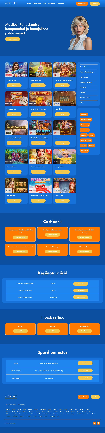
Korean (51, 415)
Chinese (34, 419)
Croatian (32, 417)
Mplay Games (84, 131)
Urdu (67, 421)
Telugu (48, 421)
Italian (69, 419)
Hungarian (57, 419)
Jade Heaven (11, 199)
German (31, 415)
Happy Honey (59, 170)
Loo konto (95, 3)
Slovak (81, 417)
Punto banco (84, 77)
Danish (29, 421)
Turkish (20, 415)
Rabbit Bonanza (36, 81)
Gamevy (92, 136)
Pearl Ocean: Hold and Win (40, 199)
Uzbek (62, 415)
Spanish (85, 415)
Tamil (21, 419)
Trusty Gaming (85, 125)
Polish (79, 415)
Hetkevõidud (84, 67)
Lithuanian (51, 417)
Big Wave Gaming (86, 120)
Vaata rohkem (20, 335)
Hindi (25, 415)
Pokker (82, 103)
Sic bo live (83, 88)
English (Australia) (48, 419)
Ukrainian (8, 421)
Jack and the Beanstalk (14, 140)
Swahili (94, 417)
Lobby (29, 3)
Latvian (58, 417)
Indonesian (22, 421)
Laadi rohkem (81, 288)
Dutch (70, 417)
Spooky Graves (12, 170)
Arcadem (91, 147)
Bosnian (19, 417)
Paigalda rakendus (11, 410)
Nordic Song (59, 199)
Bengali (54, 421)
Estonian (26, 417)
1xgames (83, 147)
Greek (57, 415)
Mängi (14, 86)
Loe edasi (85, 368)
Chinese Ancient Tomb (38, 170)
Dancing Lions (11, 110)
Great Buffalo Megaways (39, 110)
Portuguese (61, 421)
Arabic (64, 419)
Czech (73, 415)
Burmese (64, 417)
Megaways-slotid (85, 98)
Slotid (44, 3)
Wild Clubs (58, 110)
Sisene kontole (82, 3)
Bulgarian (8, 419)
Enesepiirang (22, 410)
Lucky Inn (58, 140)
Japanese (37, 415)
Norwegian (36, 421)
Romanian (15, 421)
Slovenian (87, 417)
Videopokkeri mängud (87, 72)
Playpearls (84, 115)
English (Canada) (84, 419)
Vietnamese (44, 415)
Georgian (75, 419)
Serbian (75, 417)
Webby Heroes (12, 81)
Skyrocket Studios (86, 142)
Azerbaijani (27, 419)
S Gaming (83, 136)
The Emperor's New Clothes (64, 81)
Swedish (15, 419)
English (8, 415)
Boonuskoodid (37, 3)
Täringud (83, 93)
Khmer (45, 417)
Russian (68, 415)
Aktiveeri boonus (20, 241)
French (90, 415)
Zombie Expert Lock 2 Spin (40, 140)
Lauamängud (60, 3)
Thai (92, 419)
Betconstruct (84, 153)
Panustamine (51, 3)
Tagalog (14, 415)
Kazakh (40, 419)
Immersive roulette (86, 82)
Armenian (39, 417)
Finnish (42, 421)
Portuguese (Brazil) (10, 417)
